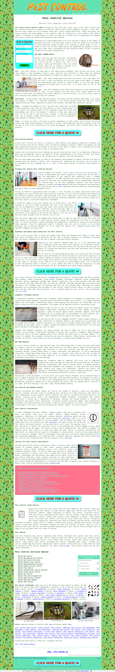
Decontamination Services (85, 633)
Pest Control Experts (65, 633)
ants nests (70, 91)
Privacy (99, 658)
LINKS (78, 13)
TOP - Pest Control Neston (25, 644)
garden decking (38, 599)
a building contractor (61, 599)
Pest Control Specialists (33, 631)
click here (66, 418)
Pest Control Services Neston (31, 552)
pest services (70, 524)
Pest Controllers (44, 629)
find (21, 536)
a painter (80, 595)
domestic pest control (82, 522)
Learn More (85, 671)
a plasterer (59, 593)
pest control (67, 29)
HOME (73, 13)
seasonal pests (58, 50)
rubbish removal (37, 591)
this (98, 436)
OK (91, 671)
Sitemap (16, 658)
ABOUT (83, 13)
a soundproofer (40, 589)
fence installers (64, 589)
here (24, 291)
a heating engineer (70, 597)
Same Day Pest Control (61, 629)
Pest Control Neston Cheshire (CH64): (29, 27)
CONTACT (89, 13)
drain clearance (59, 591)
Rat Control (75, 629)
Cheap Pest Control (71, 637)
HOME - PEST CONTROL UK (57, 652)
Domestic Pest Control (46, 633)
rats (98, 78)
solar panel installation (55, 595)
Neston (52, 277)
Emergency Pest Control (89, 637)
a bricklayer (26, 597)
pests (60, 41)
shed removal (79, 593)
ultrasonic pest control (45, 518)
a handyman (19, 599)
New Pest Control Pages (25, 658)
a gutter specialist (37, 593)
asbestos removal (28, 595)
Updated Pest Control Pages (40, 658)
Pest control (20, 277)
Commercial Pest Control (72, 627)
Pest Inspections (88, 629)
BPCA (59, 184)
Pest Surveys (56, 627)
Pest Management (89, 627)
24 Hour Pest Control (28, 627)
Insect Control (43, 627)
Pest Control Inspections (32, 637)
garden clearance (47, 597)
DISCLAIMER (96, 13)
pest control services (41, 289)
